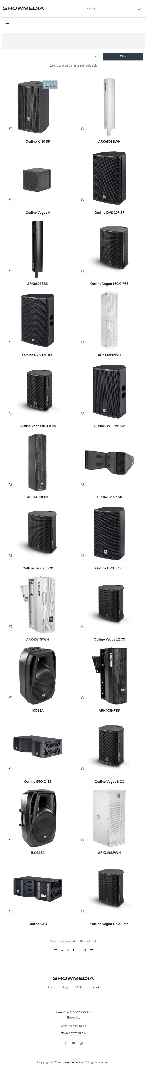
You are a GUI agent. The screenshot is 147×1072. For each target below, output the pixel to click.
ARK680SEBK (37, 284)
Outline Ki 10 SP (38, 141)
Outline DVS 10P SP (109, 213)
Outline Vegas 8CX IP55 (38, 426)
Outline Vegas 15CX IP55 (109, 284)
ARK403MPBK (109, 710)
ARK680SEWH (109, 141)
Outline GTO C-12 (37, 782)
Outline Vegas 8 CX (109, 782)
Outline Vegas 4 (38, 213)
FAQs (79, 987)
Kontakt (95, 987)
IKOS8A (38, 710)
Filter (123, 56)
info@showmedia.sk (73, 1033)
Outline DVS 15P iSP (37, 355)
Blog (65, 987)
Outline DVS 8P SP (109, 568)
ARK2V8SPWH (109, 853)
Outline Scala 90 (109, 497)
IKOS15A (38, 853)
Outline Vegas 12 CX (109, 639)
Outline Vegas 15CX (38, 568)
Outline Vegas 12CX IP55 (109, 924)
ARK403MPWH (37, 639)
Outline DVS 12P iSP (109, 426)
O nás (50, 987)
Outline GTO (37, 924)
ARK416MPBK (38, 497)
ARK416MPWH (109, 355)
